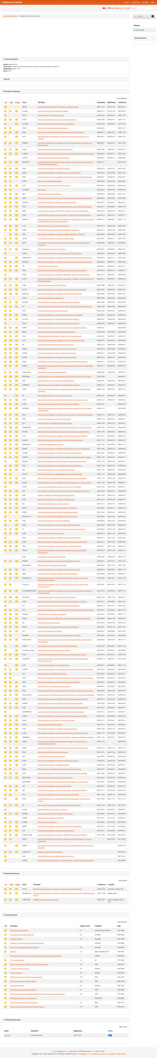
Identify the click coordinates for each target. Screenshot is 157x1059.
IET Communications (17, 960)
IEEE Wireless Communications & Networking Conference (57, 508)
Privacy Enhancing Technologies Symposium (53, 311)
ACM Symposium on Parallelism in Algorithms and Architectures (59, 336)
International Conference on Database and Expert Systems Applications (62, 270)
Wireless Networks (16, 939)
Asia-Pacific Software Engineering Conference (53, 128)
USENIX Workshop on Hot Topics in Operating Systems (56, 720)
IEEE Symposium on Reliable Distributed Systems (54, 686)
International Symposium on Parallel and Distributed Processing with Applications (66, 610)
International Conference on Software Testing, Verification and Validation (62, 436)
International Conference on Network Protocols (54, 168)
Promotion (111, 1054)
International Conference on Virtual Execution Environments (58, 795)
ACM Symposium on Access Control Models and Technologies (58, 302)
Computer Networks (17, 986)
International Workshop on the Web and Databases (55, 814)
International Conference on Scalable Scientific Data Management (60, 703)
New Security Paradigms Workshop (50, 181)
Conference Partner (10, 16)
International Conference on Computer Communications (57, 597)
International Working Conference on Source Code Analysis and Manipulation (64, 618)
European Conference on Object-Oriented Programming (57, 353)
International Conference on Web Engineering (53, 765)
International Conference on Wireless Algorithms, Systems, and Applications (64, 275)
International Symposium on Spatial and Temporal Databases (59, 682)
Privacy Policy (121, 1054)
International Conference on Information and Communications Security (62, 655)
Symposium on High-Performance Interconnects (54, 650)
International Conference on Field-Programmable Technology (59, 606)
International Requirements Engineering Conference (56, 345)
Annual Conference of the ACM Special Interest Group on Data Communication (64, 376)
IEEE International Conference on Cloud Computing (55, 778)
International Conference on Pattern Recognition (54, 419)
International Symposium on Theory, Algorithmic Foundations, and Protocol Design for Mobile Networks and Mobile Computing (66, 220)
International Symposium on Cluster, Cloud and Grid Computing (59, 453)
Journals (145, 2)
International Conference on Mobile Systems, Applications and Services (62, 461)
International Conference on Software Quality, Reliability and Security (61, 234)
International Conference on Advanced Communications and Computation (63, 782)
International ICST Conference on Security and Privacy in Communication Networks (66, 695)
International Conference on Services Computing (54, 786)
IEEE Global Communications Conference (52, 249)
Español (120, 8)
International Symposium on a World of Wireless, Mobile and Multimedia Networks (66, 737)
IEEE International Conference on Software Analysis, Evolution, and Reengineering (66, 860)
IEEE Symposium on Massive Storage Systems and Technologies (59, 769)
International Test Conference (48, 266)
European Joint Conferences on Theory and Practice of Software (59, 487)
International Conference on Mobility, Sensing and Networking (59, 538)
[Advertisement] (65, 38)
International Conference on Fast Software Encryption (56, 470)
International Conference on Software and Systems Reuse (57, 729)
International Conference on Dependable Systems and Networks (60, 466)
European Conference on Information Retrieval (54, 521)
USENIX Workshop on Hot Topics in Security (52, 809)
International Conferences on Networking (52, 372)
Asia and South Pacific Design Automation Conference (56, 124)
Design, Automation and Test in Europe (51, 533)
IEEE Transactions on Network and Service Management (29, 964)
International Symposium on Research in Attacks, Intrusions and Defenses (63, 211)
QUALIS (17, 102)
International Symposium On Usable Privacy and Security (57, 357)
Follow (144, 16)
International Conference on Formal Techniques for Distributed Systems (62, 328)
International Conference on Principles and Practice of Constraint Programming (65, 306)
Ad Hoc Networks (16, 973)
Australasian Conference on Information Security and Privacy (58, 323)
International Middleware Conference (50, 444)
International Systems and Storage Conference (54, 158)
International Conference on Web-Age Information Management (60, 826)
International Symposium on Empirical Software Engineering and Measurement (65, 198)
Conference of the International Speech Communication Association (61, 712)
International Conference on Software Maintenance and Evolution (60, 315)
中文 (106, 8)
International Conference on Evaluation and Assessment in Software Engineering (65, 415)
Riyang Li (7, 1035)
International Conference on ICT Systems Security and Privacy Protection (62, 790)
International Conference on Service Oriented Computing (57, 120)
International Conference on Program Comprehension (56, 499)
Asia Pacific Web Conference (47, 822)
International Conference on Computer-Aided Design (56, 238)
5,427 (54, 1051)
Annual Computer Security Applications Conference (55, 149)
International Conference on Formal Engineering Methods (57, 646)
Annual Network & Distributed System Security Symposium (58, 574)
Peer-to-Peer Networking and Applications (24, 947)
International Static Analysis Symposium (51, 756)
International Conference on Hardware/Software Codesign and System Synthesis (65, 258)
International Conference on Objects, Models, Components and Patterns (62, 835)
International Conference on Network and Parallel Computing (59, 569)
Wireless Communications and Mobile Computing (27, 943)
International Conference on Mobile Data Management (56, 332)
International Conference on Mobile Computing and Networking (60, 294)
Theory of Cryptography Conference (50, 631)
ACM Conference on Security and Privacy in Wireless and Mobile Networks (63, 699)
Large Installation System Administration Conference (56, 856)
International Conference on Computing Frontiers (55, 396)
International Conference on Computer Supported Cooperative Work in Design (64, 457)
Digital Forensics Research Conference (51, 818)
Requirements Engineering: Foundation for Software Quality (58, 107)
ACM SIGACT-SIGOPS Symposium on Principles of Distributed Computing (62, 362)
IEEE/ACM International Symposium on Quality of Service (57, 349)
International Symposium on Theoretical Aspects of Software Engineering (63, 708)
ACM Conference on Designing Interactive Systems (55, 423)
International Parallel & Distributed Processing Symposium (58, 512)
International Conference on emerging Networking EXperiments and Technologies (66, 154)
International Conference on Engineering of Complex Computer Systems (62, 716)
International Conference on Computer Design (53, 665)
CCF (5, 102)
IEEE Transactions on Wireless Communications (26, 977)
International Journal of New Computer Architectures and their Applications (36, 956)
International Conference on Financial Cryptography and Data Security (62, 529)
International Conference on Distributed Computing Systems (58, 404)
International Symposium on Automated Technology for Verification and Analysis (65, 691)
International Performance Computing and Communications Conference (62, 601)
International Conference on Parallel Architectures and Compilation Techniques (65, 207)
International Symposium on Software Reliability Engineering (58, 230)
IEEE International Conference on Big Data (52, 565)
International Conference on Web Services (52, 285)
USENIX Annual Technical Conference (50, 852)
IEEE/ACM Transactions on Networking (23, 998)
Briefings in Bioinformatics (19, 930)
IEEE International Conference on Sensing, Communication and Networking (63, 432)
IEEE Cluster (42, 190)
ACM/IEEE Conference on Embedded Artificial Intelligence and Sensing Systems (65, 483)
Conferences (135, 2)
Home (127, 2)
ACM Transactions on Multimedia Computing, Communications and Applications (37, 994)
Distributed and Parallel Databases (22, 935)
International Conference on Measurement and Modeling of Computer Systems (65, 427)
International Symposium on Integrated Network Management (59, 805)
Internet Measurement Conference (50, 194)
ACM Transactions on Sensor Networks (23, 990)
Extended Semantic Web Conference (50, 725)
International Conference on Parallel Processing (54, 185)
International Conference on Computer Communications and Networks (62, 289)
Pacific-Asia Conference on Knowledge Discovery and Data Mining (60, 474)
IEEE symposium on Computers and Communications (56, 381)
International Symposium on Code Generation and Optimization (59, 546)
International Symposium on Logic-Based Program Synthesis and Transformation (65, 669)
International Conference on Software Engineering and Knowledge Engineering (65, 177)
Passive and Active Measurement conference (53, 752)
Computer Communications (19, 969)
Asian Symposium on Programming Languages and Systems (58, 627)
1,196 (68, 1051)
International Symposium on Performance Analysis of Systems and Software (64, 449)
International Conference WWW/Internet (51, 557)
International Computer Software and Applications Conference (59, 385)
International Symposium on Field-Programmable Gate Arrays (59, 525)
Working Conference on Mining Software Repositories (56, 495)
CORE (11, 102)
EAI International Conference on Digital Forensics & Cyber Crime (60, 253)
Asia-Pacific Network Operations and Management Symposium (59, 635)
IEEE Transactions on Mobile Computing (23, 1002)
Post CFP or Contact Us (98, 1054)
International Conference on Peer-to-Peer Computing (56, 831)
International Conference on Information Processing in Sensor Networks (62, 773)
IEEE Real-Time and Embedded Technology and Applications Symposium (62, 478)
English (113, 8)
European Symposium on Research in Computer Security (57, 202)
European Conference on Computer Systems (53, 111)
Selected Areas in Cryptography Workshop (52, 674)
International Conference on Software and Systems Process (58, 761)
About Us (75, 1054)
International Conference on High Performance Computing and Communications (65, 678)
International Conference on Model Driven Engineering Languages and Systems (65, 262)
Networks (13, 952)
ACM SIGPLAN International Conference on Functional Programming (61, 340)
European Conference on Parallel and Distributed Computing (58, 319)
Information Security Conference (49, 623)
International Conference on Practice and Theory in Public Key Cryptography (64, 491)
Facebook (83, 1054)
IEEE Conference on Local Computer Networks (53, 226)
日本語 (128, 8)
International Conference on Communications (53, 504)
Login (152, 2)
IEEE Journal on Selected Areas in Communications (27, 1007)
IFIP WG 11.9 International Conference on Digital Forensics (58, 516)
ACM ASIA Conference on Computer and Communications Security (60, 440)
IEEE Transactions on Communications (23, 981)
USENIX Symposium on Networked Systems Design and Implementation (62, 542)
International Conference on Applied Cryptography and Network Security (62, 400)
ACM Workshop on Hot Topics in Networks (52, 614)
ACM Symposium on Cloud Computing (51, 115)
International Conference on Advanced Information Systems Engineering (62, 733)
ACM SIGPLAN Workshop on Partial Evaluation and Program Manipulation (63, 748)
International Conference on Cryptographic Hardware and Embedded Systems (64, 215)
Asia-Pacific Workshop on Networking (50, 298)
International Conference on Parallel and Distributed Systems (58, 561)
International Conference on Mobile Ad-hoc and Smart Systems (59, 173)
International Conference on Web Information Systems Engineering (61, 132)
